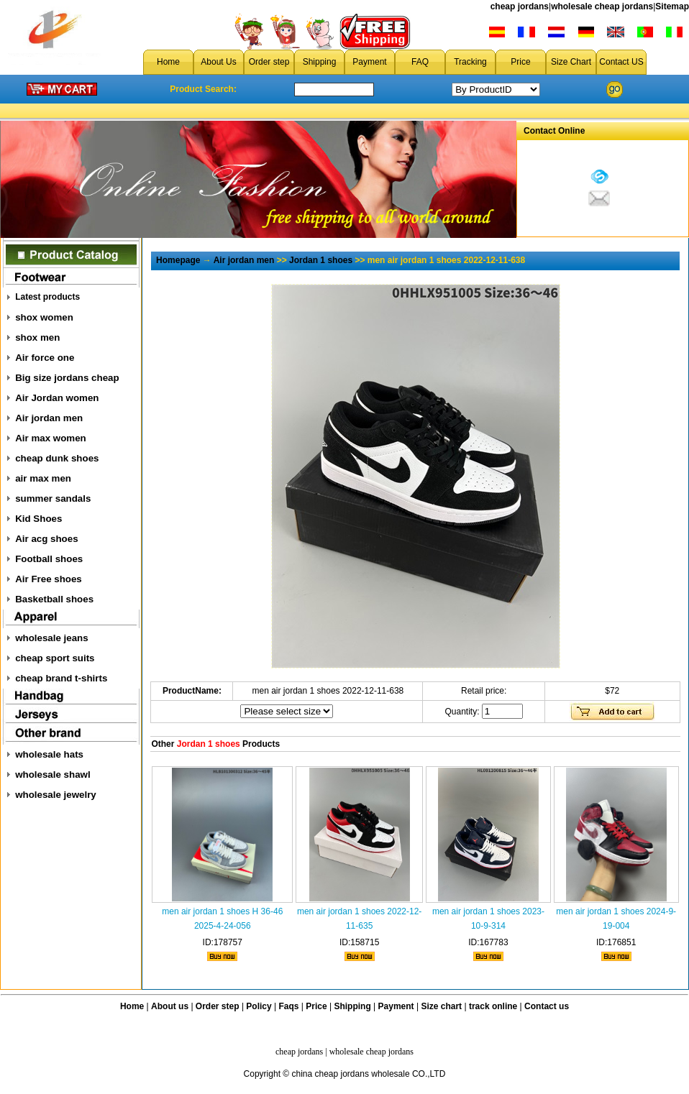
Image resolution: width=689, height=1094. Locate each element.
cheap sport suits (54, 658)
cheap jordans (519, 6)
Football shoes (49, 558)
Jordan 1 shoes (320, 260)
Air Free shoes (48, 579)
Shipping (320, 62)
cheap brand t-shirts (61, 678)
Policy (258, 1006)
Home (168, 62)
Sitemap (672, 6)
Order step (269, 62)
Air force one (44, 357)
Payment (369, 62)
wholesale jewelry (55, 794)
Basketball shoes (54, 599)
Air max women (50, 438)
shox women (44, 317)
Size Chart (571, 62)
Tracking (470, 62)
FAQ (420, 62)
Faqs (289, 1006)
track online (493, 1006)
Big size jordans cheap (67, 377)
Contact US (621, 62)
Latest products (47, 297)
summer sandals (53, 498)
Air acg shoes (46, 538)
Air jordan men (49, 418)
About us (169, 1006)
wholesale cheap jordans (602, 6)
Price (520, 62)
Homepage (178, 260)
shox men (37, 337)
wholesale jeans (51, 638)
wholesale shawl (52, 774)
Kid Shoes (38, 518)
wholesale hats (49, 754)
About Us (218, 62)
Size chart (441, 1006)
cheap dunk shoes (57, 458)
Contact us (546, 1006)
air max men (43, 478)
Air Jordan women (57, 397)
